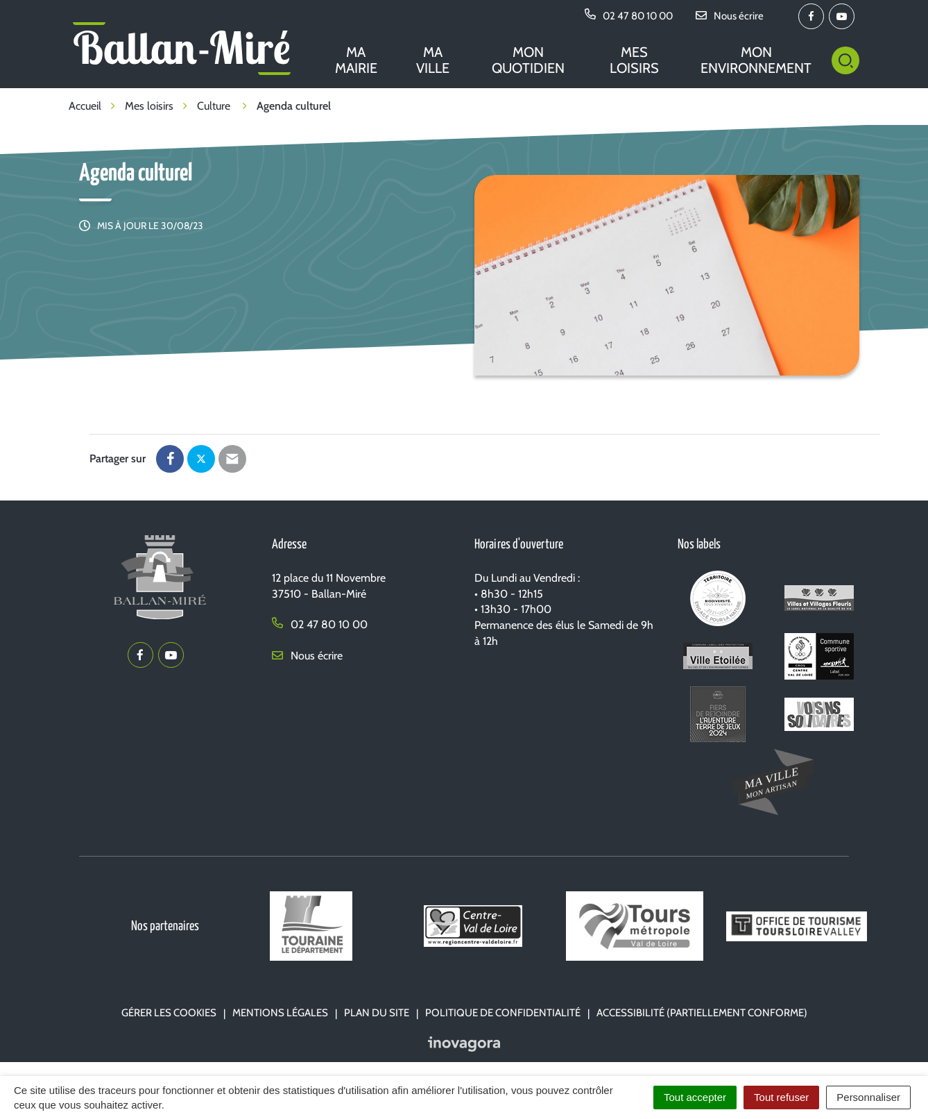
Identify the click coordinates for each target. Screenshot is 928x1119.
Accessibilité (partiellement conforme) (701, 1013)
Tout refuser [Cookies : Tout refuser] (781, 1097)
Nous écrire (307, 655)
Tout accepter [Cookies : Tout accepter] (695, 1097)
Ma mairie (356, 60)
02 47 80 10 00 (320, 624)
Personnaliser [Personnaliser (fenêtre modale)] (868, 1097)
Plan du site (376, 1013)
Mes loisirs (634, 60)
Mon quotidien (528, 60)
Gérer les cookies (168, 1013)
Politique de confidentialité (503, 1013)
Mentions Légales (280, 1013)
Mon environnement (756, 60)
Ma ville (432, 60)
